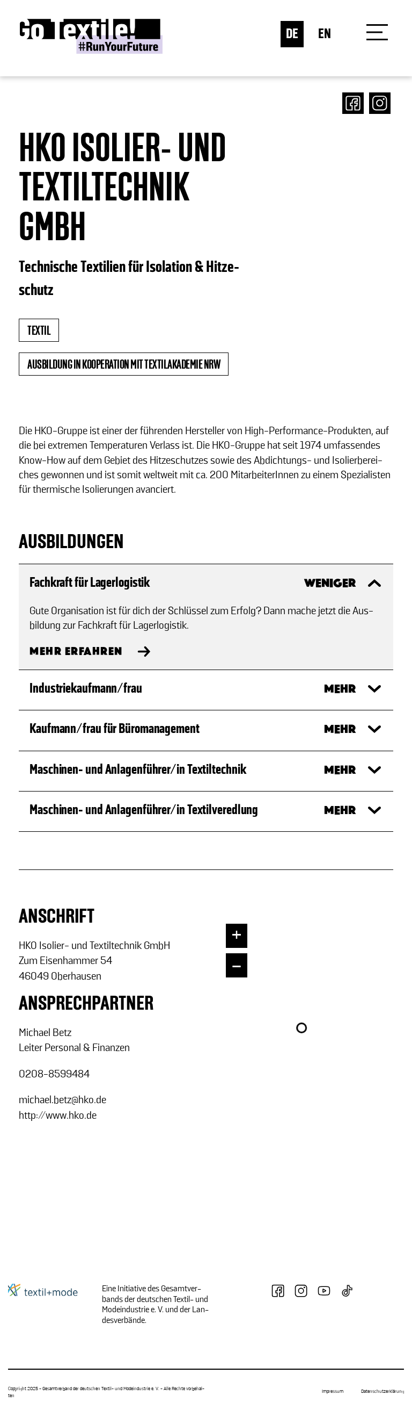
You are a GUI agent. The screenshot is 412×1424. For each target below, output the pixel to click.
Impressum (332, 1392)
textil (38, 331)
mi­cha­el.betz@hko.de (62, 1100)
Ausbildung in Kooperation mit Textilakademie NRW (123, 365)
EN (324, 34)
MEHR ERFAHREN (76, 652)
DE (292, 34)
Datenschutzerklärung (382, 1392)
